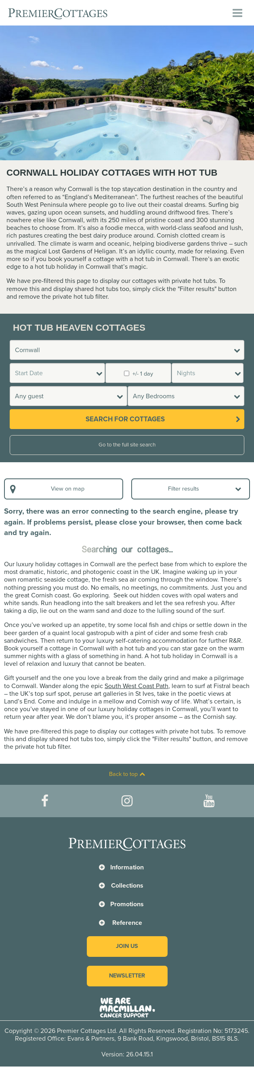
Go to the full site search (127, 445)
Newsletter (127, 975)
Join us (127, 946)
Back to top (127, 774)
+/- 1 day (138, 373)
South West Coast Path (136, 686)
